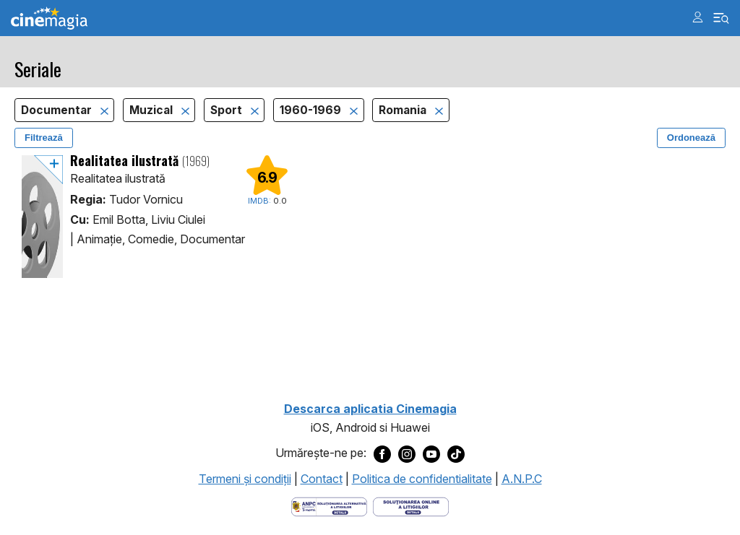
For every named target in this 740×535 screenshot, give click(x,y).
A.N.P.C (522, 478)
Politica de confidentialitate (422, 478)
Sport (227, 110)
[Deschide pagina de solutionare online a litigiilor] (411, 505)
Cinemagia (49, 18)
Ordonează (691, 137)
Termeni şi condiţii (245, 478)
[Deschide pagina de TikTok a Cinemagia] (456, 453)
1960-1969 (312, 110)
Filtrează (44, 137)
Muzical (152, 110)
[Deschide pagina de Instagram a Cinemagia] (407, 453)
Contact (322, 478)
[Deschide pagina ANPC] (329, 505)
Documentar (58, 110)
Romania (404, 110)
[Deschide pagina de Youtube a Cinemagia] (431, 453)
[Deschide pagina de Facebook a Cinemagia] (382, 453)
